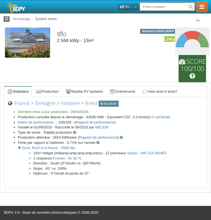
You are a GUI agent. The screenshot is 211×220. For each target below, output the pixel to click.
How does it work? (159, 91)
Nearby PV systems (84, 91)
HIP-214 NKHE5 (153, 153)
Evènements (122, 91)
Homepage (21, 19)
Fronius (59, 158)
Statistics (18, 91)
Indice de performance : (37, 122)
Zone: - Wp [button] (46, 148)
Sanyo (132, 153)
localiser (108, 103)
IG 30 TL (75, 158)
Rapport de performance (95, 122)
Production (47, 91)
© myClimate (160, 117)
